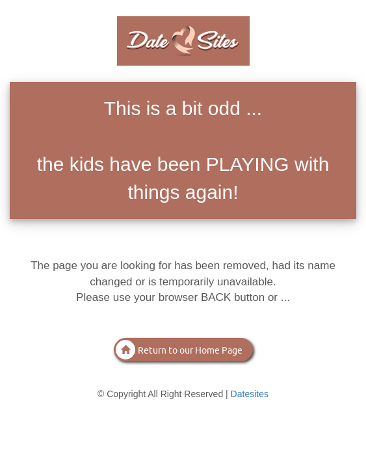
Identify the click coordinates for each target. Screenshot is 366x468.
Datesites (249, 394)
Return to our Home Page (179, 349)
